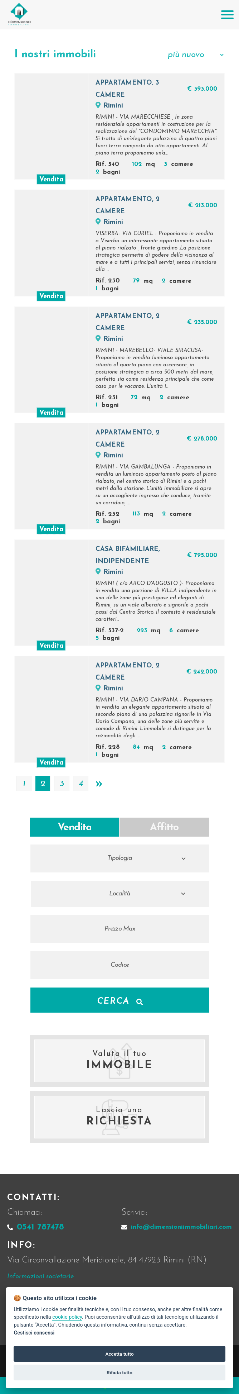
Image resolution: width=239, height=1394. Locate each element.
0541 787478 (35, 1227)
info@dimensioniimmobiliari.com (176, 1227)
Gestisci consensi (34, 1333)
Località (120, 893)
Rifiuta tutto (119, 1372)
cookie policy (67, 1317)
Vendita (74, 828)
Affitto (164, 828)
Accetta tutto (119, 1354)
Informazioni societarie (40, 1276)
